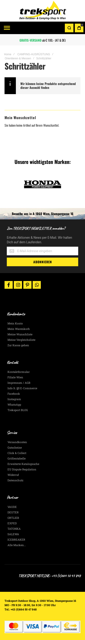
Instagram (14, 399)
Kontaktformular (18, 372)
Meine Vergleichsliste (21, 339)
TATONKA (14, 528)
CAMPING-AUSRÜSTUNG (33, 54)
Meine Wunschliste (19, 334)
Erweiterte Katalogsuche (23, 464)
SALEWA (13, 534)
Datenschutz (15, 480)
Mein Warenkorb (18, 329)
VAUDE (12, 507)
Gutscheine (14, 447)
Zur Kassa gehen (18, 345)
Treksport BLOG (17, 410)
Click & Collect (16, 453)
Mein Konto (15, 323)
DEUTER (13, 512)
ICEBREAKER (16, 539)
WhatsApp (14, 404)
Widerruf (13, 475)
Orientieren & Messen (18, 58)
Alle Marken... (16, 545)
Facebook (13, 393)
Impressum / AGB (18, 382)
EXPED (12, 523)
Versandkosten (17, 442)
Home (7, 54)
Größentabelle (16, 458)
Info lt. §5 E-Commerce (22, 388)
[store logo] (43, 10)
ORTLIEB (13, 518)
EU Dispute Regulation (21, 469)
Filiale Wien (15, 377)
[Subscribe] (42, 262)
